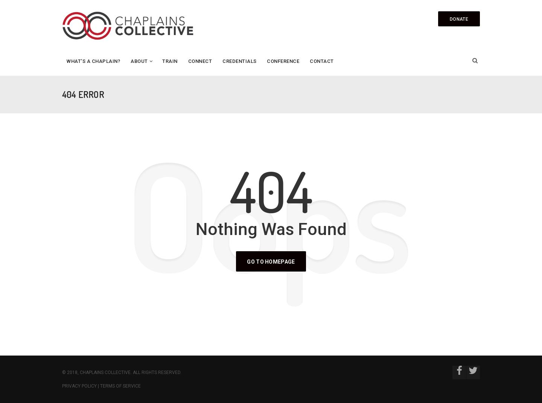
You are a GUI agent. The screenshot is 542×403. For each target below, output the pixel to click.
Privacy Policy (79, 386)
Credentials (239, 61)
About (139, 61)
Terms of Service (120, 386)
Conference (283, 61)
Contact (322, 61)
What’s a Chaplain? (93, 61)
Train (170, 61)
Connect (200, 61)
